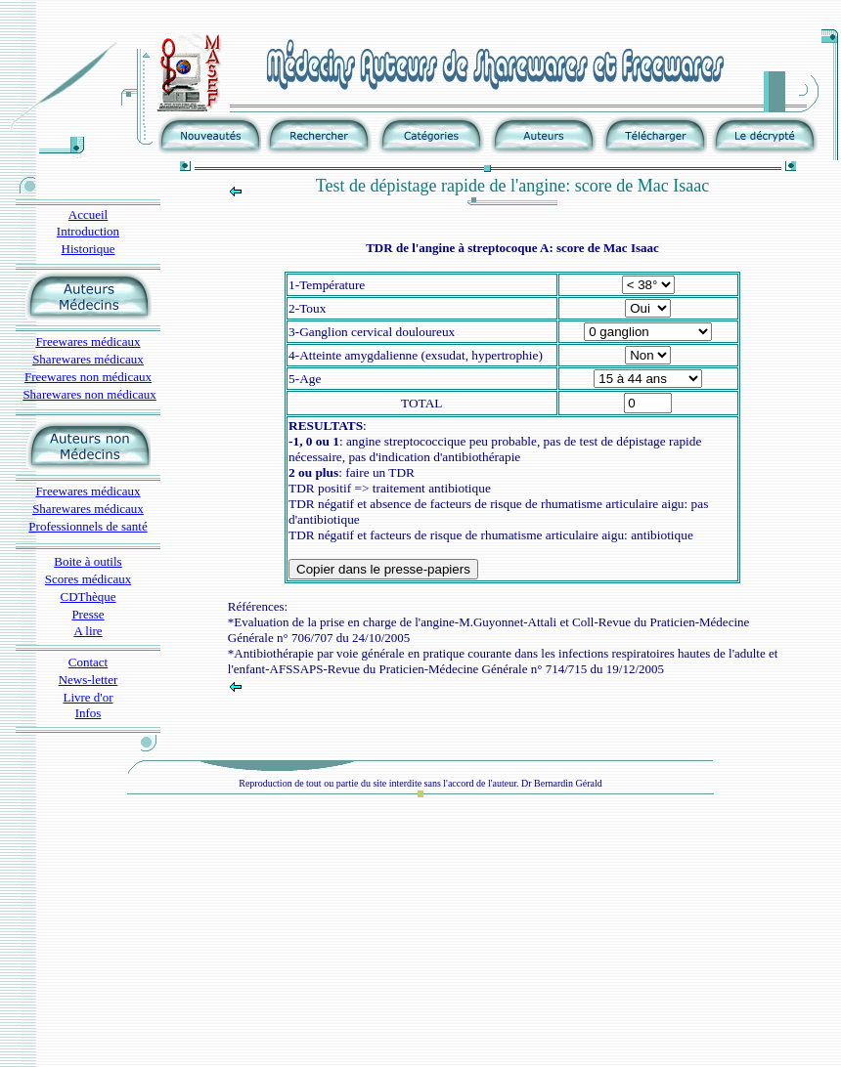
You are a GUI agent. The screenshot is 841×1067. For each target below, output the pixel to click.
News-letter (88, 679)
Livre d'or (87, 697)
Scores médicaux (88, 579)
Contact (88, 662)
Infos (88, 712)
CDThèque (87, 596)
